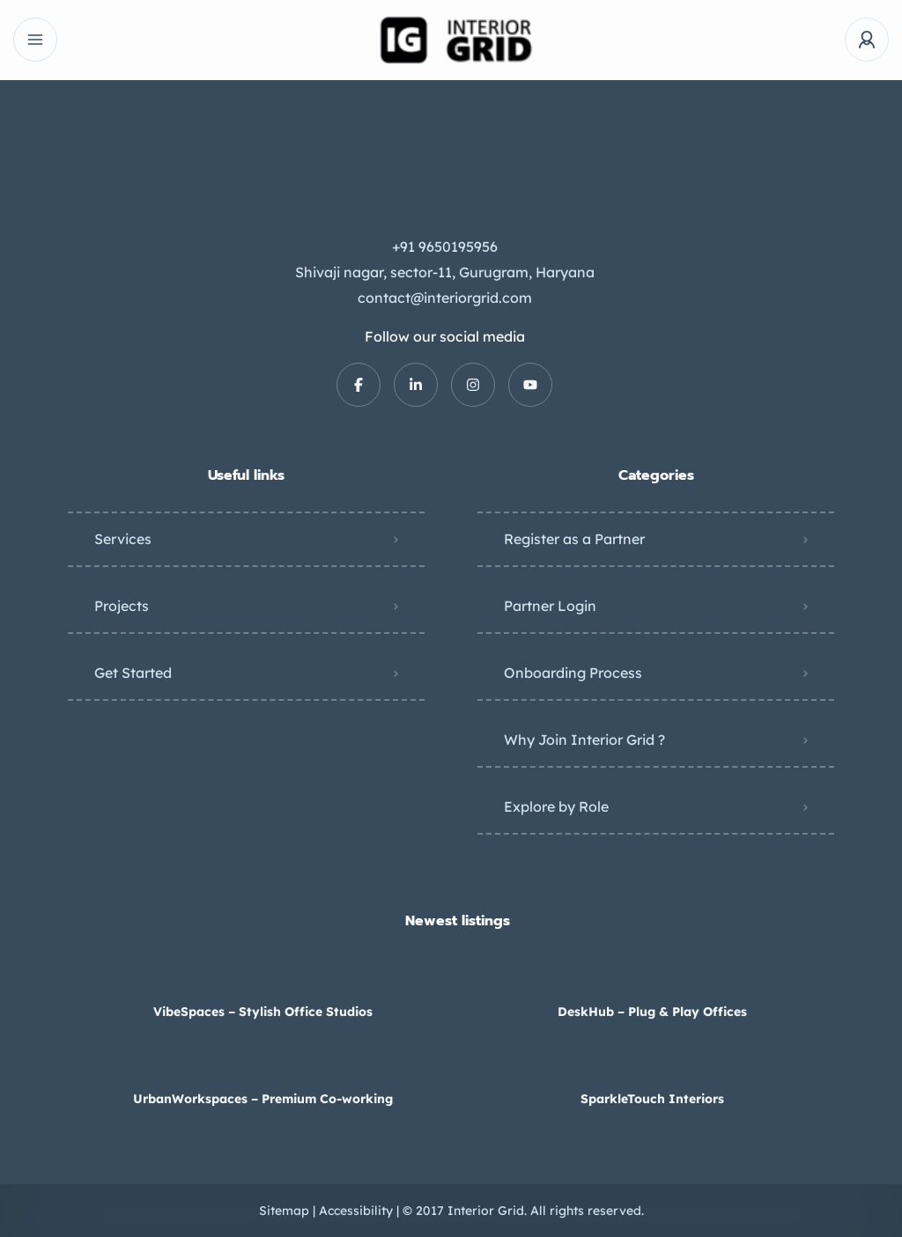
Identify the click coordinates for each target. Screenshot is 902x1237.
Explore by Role (556, 806)
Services (123, 539)
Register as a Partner (574, 539)
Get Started (133, 672)
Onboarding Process (573, 672)
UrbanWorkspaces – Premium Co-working (263, 1099)
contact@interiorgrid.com (445, 297)
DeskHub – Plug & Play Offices (652, 1011)
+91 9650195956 (445, 246)
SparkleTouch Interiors (652, 1099)
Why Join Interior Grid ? (584, 739)
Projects (121, 606)
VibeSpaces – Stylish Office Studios (263, 1011)
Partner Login (550, 606)
